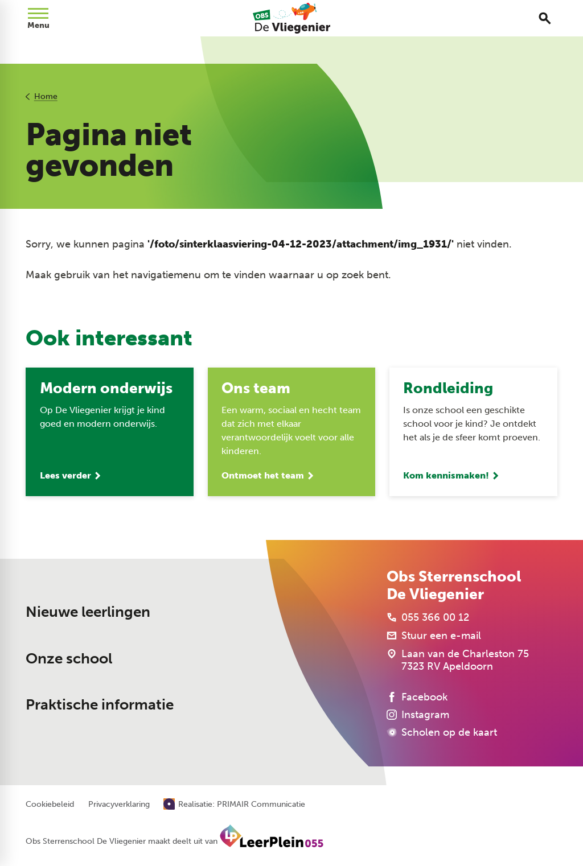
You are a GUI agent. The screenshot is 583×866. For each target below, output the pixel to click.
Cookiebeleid (50, 804)
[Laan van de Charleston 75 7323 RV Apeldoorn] (458, 660)
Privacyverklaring (119, 804)
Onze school (69, 658)
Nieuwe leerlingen (88, 612)
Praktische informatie (100, 705)
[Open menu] (38, 18)
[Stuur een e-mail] (434, 635)
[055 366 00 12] (428, 617)
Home (46, 96)
